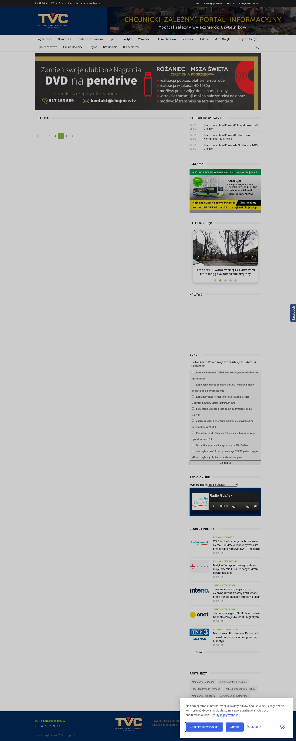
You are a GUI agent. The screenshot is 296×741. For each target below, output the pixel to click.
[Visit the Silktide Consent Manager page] (282, 727)
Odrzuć (235, 727)
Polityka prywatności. (226, 715)
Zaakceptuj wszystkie (204, 727)
